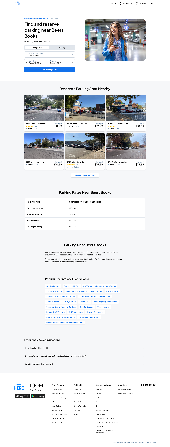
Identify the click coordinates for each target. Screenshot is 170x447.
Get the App (125, 3)
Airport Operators (79, 394)
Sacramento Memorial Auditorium (60, 296)
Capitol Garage (86, 307)
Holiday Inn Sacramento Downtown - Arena (64, 322)
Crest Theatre (103, 307)
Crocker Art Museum (95, 312)
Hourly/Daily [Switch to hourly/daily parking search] (37, 48)
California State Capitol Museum (60, 317)
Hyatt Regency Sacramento (105, 302)
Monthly (62, 48)
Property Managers (80, 402)
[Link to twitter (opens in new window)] (150, 385)
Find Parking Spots (50, 69)
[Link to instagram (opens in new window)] (146, 385)
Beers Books (54, 18)
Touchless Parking (57, 422)
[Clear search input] (72, 54)
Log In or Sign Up (144, 3)
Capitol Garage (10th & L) (89, 317)
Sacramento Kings (54, 291)
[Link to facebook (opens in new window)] (142, 385)
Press (98, 402)
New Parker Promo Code (60, 414)
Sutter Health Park (71, 286)
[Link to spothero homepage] (19, 387)
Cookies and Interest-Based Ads (107, 422)
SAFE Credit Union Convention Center (99, 286)
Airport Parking (56, 406)
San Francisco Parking (59, 398)
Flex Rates (77, 410)
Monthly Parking (57, 410)
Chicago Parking (57, 389)
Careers (98, 394)
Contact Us (99, 426)
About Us (99, 389)
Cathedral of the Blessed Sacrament (94, 296)
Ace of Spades (112, 291)
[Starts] (49, 62)
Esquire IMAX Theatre (55, 312)
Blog (97, 406)
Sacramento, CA (29, 18)
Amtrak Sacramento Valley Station (61, 302)
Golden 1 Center (53, 286)
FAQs (98, 398)
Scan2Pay (77, 414)
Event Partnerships (80, 398)
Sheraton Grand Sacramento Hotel (61, 307)
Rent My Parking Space (81, 406)
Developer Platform (124, 389)
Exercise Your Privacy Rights (105, 418)
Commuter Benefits (58, 418)
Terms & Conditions (102, 410)
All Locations (56, 402)
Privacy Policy (100, 414)
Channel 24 (85, 302)
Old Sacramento (76, 312)
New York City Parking (58, 394)
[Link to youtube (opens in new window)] (154, 385)
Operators (77, 389)
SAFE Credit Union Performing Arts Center (84, 291)
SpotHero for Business (125, 394)
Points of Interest (42, 18)
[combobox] (49, 54)
